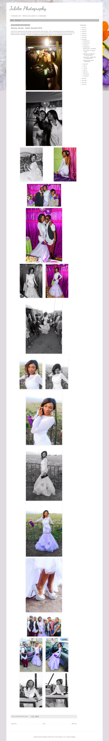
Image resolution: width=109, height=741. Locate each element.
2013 (83, 82)
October (85, 45)
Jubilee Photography (28, 8)
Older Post (74, 723)
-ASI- (64, 737)
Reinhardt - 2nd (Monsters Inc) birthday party (89, 54)
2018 (83, 35)
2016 (83, 39)
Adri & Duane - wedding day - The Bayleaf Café (89, 58)
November (85, 43)
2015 (83, 78)
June (84, 68)
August (85, 64)
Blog (12, 20)
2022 (83, 27)
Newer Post (14, 723)
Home (44, 723)
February (85, 74)
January (85, 76)
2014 (83, 80)
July (84, 66)
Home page (17, 20)
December (85, 41)
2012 (83, 84)
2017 (83, 37)
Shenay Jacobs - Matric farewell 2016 (88, 61)
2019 (83, 33)
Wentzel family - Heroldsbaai (89, 48)
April (84, 70)
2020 (83, 31)
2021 (83, 29)
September (86, 47)
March (84, 72)
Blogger (73, 737)
